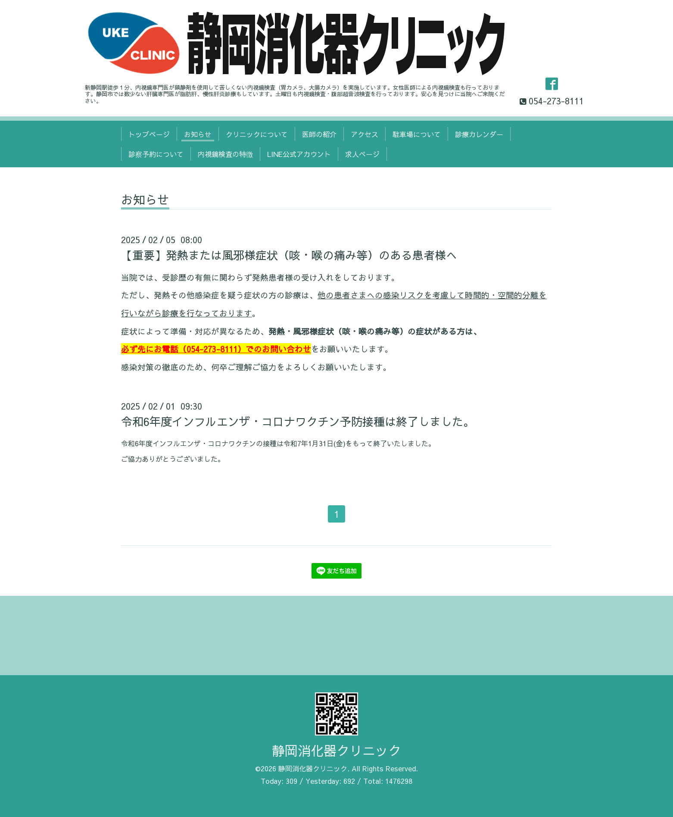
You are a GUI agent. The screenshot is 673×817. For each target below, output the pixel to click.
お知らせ (198, 134)
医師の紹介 (319, 134)
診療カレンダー (479, 134)
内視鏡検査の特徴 (225, 154)
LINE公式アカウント (299, 154)
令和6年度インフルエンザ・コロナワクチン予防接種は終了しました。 (297, 421)
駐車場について (417, 134)
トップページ (149, 134)
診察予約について (156, 154)
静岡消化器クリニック (336, 750)
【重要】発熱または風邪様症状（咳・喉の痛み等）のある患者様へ (289, 255)
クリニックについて (257, 134)
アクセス (364, 134)
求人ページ (362, 154)
